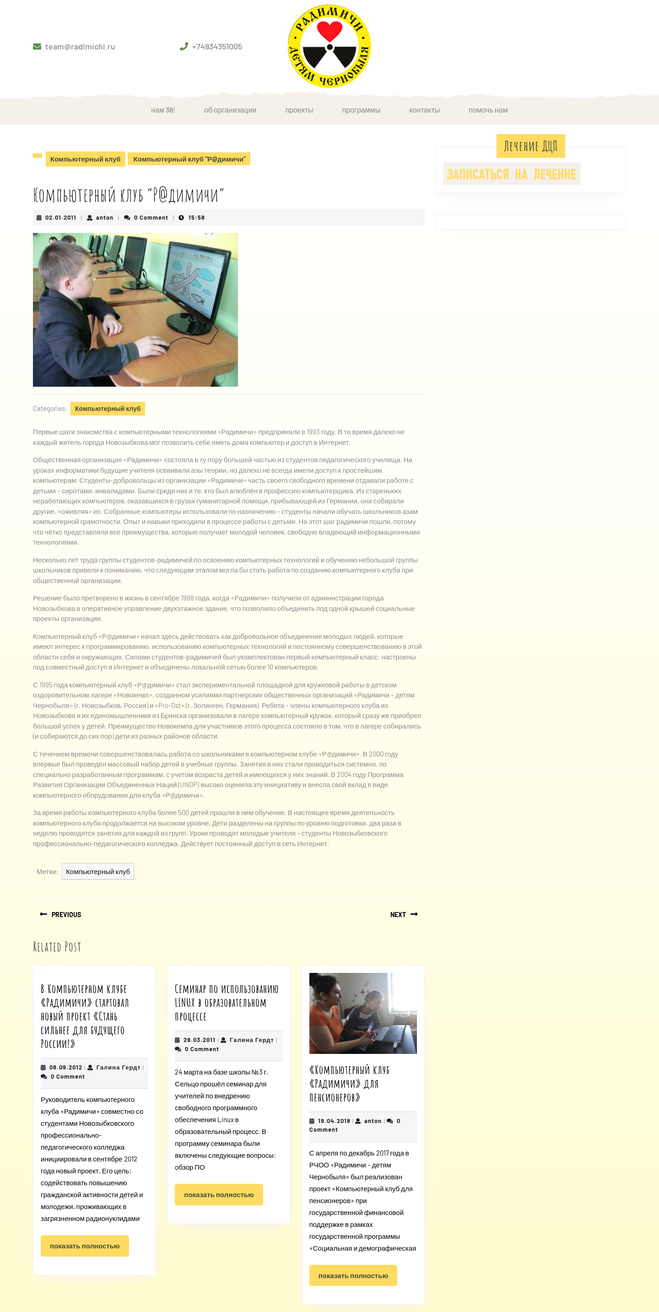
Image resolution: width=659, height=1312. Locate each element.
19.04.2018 (334, 1120)
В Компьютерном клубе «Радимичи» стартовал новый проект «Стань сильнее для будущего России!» (85, 1016)
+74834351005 (217, 46)
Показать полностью (89, 1248)
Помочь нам (488, 109)
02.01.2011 (60, 217)
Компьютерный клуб (85, 159)
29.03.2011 (200, 1039)
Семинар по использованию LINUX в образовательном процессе (227, 1002)
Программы (361, 109)
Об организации (230, 109)
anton (104, 217)
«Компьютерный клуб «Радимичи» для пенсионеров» (349, 1083)
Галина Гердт (119, 1067)
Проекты (299, 109)
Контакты (424, 109)
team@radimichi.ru (80, 46)
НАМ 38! (163, 109)
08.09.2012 (65, 1067)
